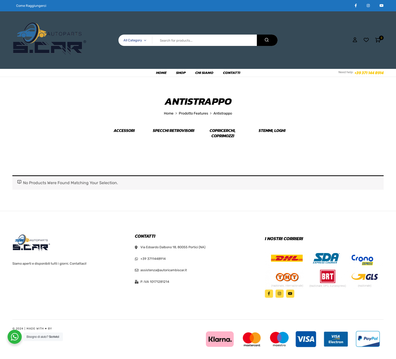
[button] (378, 40)
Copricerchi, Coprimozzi (223, 133)
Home (169, 113)
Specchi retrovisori (173, 130)
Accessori (124, 130)
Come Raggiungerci (31, 6)
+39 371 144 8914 (369, 73)
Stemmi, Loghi (272, 130)
